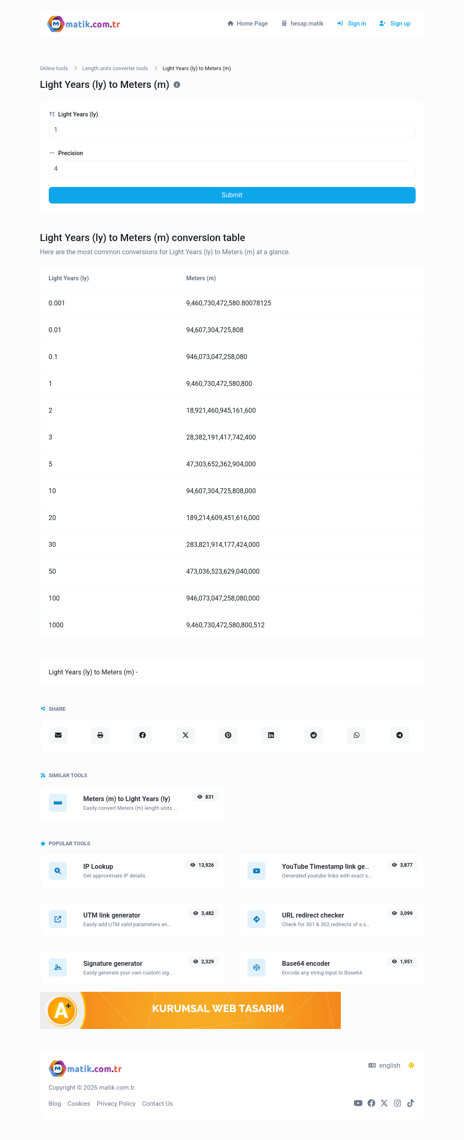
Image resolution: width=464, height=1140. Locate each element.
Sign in (351, 23)
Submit (231, 195)
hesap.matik (302, 23)
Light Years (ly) (73, 114)
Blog (55, 1103)
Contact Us (157, 1103)
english (384, 1065)
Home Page (247, 23)
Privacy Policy (116, 1103)
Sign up (395, 23)
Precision (66, 153)
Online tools (54, 68)
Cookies (79, 1103)
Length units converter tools (115, 68)
